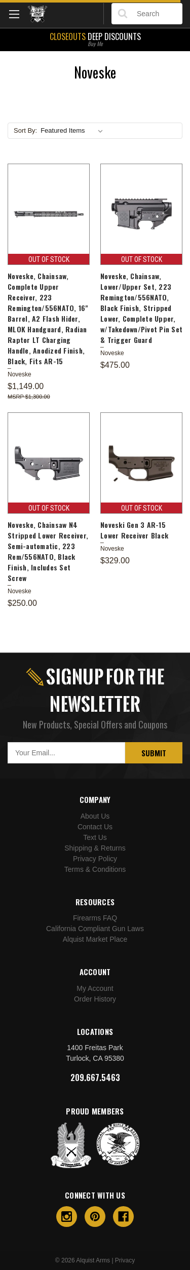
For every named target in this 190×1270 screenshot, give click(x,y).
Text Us (95, 837)
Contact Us (95, 827)
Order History (95, 999)
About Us (95, 816)
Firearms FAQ (95, 918)
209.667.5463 (95, 1077)
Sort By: (25, 130)
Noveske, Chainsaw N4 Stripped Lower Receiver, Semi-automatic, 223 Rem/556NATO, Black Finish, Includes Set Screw (48, 551)
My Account (95, 988)
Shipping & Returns (95, 848)
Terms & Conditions (95, 869)
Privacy (125, 1260)
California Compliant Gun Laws (95, 929)
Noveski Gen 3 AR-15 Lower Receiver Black (134, 530)
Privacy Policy (95, 859)
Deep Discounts (95, 38)
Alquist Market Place (95, 939)
